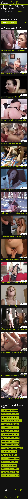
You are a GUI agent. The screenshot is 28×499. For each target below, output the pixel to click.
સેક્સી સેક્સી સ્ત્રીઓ (17, 6)
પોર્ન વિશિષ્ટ (17, 497)
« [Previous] (2, 22)
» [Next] (25, 22)
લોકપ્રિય (20, 12)
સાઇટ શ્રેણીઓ (23, 6)
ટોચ (7, 15)
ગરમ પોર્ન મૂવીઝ (10, 6)
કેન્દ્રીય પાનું (6, 497)
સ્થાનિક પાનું (4, 6)
